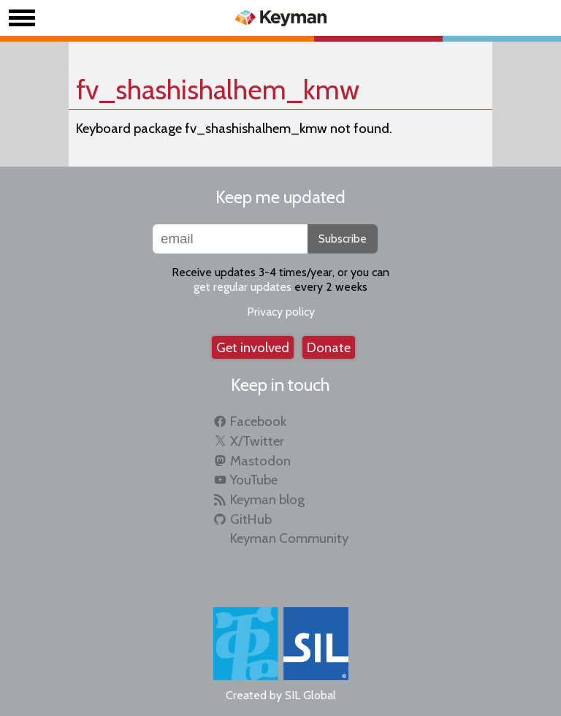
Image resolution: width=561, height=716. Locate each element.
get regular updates (242, 287)
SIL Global (310, 695)
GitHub (251, 519)
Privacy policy (281, 312)
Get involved (252, 347)
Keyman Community (289, 538)
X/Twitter (257, 441)
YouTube (254, 479)
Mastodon (260, 460)
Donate (329, 347)
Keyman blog (267, 499)
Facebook (258, 421)
